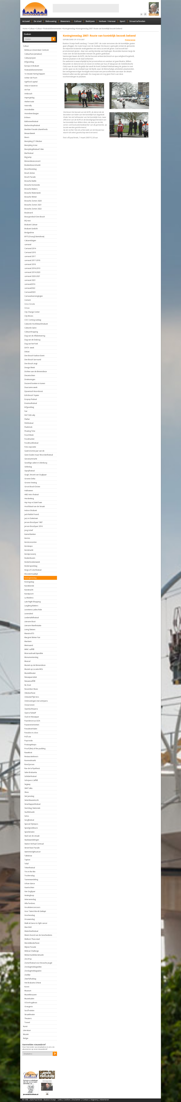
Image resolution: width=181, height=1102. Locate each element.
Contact (85, 1099)
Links (60, 1099)
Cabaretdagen (30, 240)
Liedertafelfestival (31, 617)
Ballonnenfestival (31, 121)
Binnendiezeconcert (32, 161)
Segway (27, 784)
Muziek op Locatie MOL (33, 669)
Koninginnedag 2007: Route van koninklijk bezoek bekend (99, 28)
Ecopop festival (30, 399)
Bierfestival (28, 153)
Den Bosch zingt (30, 363)
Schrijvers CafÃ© (31, 780)
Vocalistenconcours (32, 907)
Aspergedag (29, 97)
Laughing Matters (31, 605)
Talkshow (28, 855)
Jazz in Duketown (31, 518)
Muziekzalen (29, 998)
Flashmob (28, 427)
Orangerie (28, 1006)
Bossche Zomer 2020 (33, 201)
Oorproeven (29, 705)
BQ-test (27, 220)
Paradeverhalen (30, 728)
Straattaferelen (137, 21)
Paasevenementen (31, 725)
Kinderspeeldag (30, 566)
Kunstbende (29, 586)
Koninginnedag (69, 28)
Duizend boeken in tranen (34, 383)
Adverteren (104, 1099)
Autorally (28, 105)
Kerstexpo (28, 546)
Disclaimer (76, 1099)
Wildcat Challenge (31, 951)
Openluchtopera (31, 709)
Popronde (28, 740)
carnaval (27, 244)
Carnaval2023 (29, 292)
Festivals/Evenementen (52, 28)
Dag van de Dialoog (32, 340)
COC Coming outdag (32, 320)
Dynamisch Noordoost (33, 391)
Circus (26, 308)
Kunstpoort (29, 594)
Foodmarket (29, 439)
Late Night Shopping (32, 601)
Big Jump (28, 157)
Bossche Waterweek (32, 193)
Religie (25, 1038)
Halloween (28, 490)
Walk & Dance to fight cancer (35, 923)
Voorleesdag (29, 915)
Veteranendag (30, 899)
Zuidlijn (27, 975)
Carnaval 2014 (30, 248)
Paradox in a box (31, 732)
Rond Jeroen (29, 764)
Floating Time (29, 431)
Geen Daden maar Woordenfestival (38, 455)
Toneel (27, 1022)
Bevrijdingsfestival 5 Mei (34, 149)
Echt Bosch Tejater (31, 395)
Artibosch (28, 93)
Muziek (26, 1034)
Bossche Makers (30, 189)
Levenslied (28, 613)
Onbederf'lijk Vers (31, 697)
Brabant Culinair (30, 224)
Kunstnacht (28, 590)
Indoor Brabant (30, 510)
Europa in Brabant (31, 66)
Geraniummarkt (30, 459)
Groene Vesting (30, 482)
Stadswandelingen (31, 840)
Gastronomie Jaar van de (34, 451)
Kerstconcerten (30, 542)
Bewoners (65, 21)
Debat (26, 351)
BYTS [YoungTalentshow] (34, 236)
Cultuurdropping (31, 332)
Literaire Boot (29, 621)
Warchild (28, 927)
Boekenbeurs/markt (32, 165)
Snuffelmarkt (29, 812)
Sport (122, 21)
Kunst (25, 1026)
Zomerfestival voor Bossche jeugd (38, 963)
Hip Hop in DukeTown (33, 502)
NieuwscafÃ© (29, 681)
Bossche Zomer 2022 (33, 209)
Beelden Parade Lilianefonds (36, 129)
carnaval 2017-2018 (32, 260)
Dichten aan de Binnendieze (35, 371)
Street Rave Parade (32, 848)
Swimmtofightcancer (32, 852)
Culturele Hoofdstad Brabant (36, 324)
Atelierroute (29, 101)
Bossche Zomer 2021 (33, 205)
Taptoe (27, 859)
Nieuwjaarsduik (30, 677)
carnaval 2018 (30, 264)
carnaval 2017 (30, 256)
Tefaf (26, 863)
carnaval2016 (29, 284)
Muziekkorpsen (30, 994)
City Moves (28, 316)
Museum (27, 990)
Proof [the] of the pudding (34, 748)
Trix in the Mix (29, 871)
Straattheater (29, 1014)
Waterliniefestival (31, 931)
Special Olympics (31, 824)
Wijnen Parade (30, 947)
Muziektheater (30, 673)
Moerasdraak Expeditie (33, 653)
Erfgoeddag (29, 62)
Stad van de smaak (31, 836)
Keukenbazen (29, 558)
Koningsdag (29, 582)
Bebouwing (51, 21)
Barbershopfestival (32, 125)
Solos (26, 816)
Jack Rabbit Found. (31, 514)
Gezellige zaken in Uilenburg (35, 463)
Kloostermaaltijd (31, 574)
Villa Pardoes (29, 903)
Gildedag (28, 467)
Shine (26, 792)
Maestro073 (29, 633)
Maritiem (28, 641)
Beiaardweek (29, 133)
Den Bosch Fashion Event (34, 355)
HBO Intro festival (31, 494)
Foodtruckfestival (31, 443)
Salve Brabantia (30, 772)
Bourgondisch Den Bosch (34, 216)
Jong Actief (28, 530)
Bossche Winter (30, 197)
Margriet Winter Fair (32, 637)
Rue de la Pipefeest (32, 768)
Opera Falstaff (30, 713)
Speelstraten (29, 832)
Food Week (29, 435)
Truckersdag (29, 875)
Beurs (26, 137)
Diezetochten (29, 375)
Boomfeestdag (30, 169)
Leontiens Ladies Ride (33, 609)
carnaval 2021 (30, 280)
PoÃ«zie (27, 736)
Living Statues (29, 629)
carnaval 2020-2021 (32, 276)
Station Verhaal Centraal (34, 844)
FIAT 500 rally (29, 415)
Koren (26, 986)
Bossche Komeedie (32, 185)
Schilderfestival (30, 776)
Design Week (29, 367)
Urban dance (29, 883)
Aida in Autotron (31, 85)
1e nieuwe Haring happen (34, 74)
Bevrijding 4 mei (30, 145)
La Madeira (28, 598)
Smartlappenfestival (32, 804)
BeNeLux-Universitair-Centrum (36, 50)
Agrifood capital (30, 82)
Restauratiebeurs (31, 756)
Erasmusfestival (30, 403)
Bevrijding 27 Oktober (33, 141)
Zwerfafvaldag (30, 979)
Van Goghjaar (29, 891)
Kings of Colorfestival (32, 570)
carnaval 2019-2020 (32, 272)
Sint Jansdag (29, 796)
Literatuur (27, 1030)
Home (25, 28)
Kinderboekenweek (32, 562)
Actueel (26, 21)
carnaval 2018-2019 (32, 268)
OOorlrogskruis (30, 1002)
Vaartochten (29, 887)
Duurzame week (30, 387)
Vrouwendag (29, 919)
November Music (31, 689)
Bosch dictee (29, 173)
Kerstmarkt (28, 550)
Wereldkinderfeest (31, 943)
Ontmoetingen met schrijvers (36, 701)
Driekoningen (29, 379)
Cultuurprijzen (30, 58)
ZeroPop (28, 959)
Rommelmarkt (30, 760)
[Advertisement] (86, 8)
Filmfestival (28, 423)
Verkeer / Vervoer (107, 21)
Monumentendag (31, 657)
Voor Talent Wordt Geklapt (35, 911)
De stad (37, 21)
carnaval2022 (29, 288)
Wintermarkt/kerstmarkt (34, 955)
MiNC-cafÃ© (29, 649)
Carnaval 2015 (30, 252)
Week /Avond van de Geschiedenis (38, 935)
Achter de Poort (30, 78)
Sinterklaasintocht (31, 800)
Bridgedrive (29, 232)
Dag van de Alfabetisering (34, 336)
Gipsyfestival (29, 470)
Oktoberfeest (29, 693)
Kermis (27, 538)
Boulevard (28, 212)
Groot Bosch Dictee (32, 486)
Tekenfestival (29, 867)
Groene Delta (29, 478)
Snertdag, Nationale (32, 808)
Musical (27, 661)
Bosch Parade (30, 177)
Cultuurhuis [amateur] (33, 54)
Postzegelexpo (30, 744)
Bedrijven (90, 21)
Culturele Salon (30, 328)
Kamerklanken (30, 534)
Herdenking (29, 498)
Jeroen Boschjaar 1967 (33, 522)
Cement (27, 300)
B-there (27, 117)
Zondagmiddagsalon (32, 971)
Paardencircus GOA (32, 721)
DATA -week (29, 347)
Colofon (67, 1099)
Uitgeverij (94, 1099)
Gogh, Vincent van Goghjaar (35, 474)
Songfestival (29, 820)
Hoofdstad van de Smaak (34, 506)
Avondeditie (29, 109)
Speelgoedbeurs (31, 828)
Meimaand (28, 645)
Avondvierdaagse (31, 113)
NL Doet (27, 685)
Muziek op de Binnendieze (35, 665)
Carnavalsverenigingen (33, 296)
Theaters (28, 1018)
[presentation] (38, 1060)
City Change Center (32, 312)
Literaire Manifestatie (32, 625)
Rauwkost (28, 752)
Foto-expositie (30, 447)
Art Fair (27, 89)
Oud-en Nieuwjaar (31, 717)
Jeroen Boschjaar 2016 (33, 526)
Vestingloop (29, 895)
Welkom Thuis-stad (32, 939)
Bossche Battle (30, 181)
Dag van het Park (31, 343)
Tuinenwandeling (31, 879)
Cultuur (78, 21)
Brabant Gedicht (31, 228)
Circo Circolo (29, 304)
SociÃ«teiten (29, 1010)
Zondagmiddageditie (33, 967)
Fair (25, 411)
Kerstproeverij (30, 554)
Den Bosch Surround (32, 359)
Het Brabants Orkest (32, 983)
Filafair (27, 419)
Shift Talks (28, 788)
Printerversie (130, 40)
